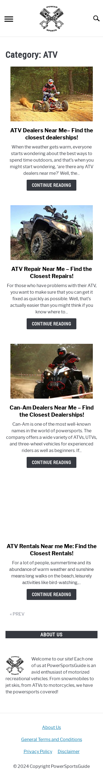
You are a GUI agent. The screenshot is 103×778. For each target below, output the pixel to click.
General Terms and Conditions (51, 739)
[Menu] (9, 20)
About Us (51, 727)
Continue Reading (51, 185)
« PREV (17, 614)
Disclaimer (69, 751)
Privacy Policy (38, 751)
